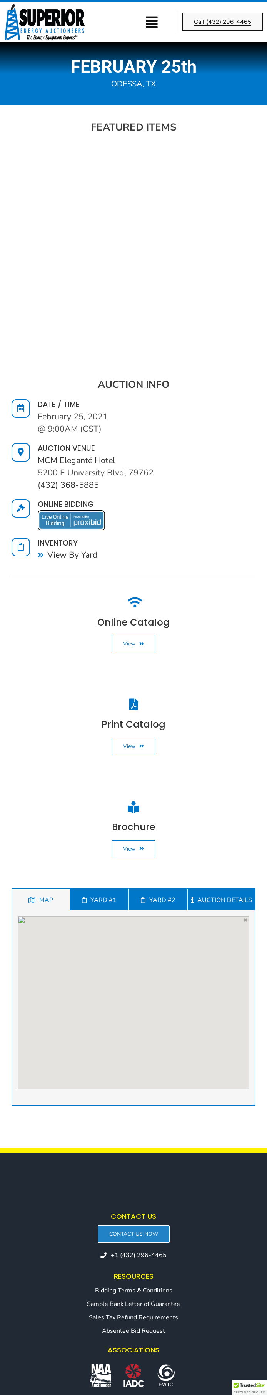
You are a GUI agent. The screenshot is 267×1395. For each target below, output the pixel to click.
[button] (249, 1387)
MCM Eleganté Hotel (76, 460)
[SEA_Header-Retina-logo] (45, 7)
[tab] (41, 899)
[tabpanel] (133, 1008)
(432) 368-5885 (68, 485)
